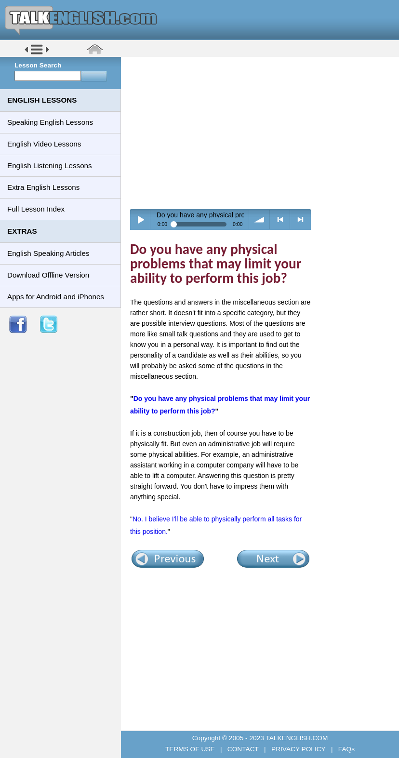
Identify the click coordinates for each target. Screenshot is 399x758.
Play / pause (140, 219)
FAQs (345, 749)
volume (259, 219)
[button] (37, 53)
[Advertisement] (263, 132)
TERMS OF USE (190, 749)
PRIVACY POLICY (298, 749)
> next (300, 219)
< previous (280, 219)
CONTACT (243, 749)
